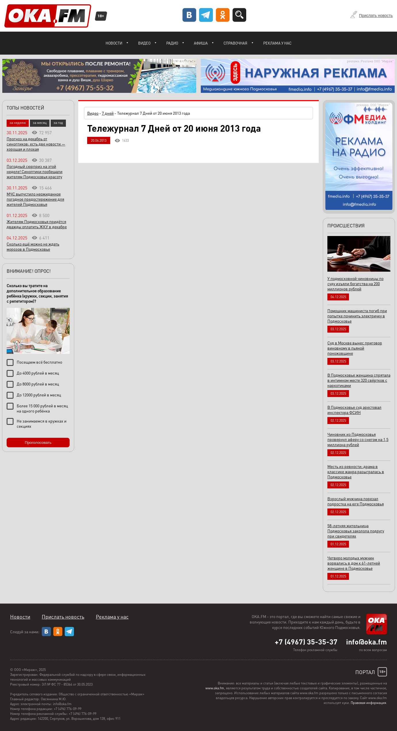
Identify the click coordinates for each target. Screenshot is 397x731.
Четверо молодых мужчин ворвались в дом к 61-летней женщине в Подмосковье (353, 563)
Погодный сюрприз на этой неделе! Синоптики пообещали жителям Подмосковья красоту (34, 171)
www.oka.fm (214, 688)
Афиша (201, 43)
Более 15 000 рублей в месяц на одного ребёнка (42, 408)
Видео (144, 43)
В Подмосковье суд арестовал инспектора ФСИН (354, 409)
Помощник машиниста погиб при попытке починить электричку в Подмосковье (357, 315)
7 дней (108, 113)
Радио (172, 43)
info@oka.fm (366, 641)
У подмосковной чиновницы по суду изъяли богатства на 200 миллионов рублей (355, 283)
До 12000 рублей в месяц (39, 394)
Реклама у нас (277, 43)
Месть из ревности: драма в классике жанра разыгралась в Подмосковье (355, 471)
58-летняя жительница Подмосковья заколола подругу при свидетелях (355, 530)
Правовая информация (368, 703)
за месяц (40, 122)
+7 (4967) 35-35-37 (306, 641)
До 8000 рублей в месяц (38, 383)
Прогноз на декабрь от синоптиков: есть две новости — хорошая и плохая (36, 143)
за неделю (17, 122)
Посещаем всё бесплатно (39, 361)
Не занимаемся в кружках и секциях (41, 423)
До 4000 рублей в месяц (38, 372)
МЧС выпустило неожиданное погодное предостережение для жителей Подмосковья (35, 199)
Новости (114, 43)
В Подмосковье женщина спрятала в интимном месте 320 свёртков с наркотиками (358, 380)
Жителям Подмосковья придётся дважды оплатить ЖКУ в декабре (37, 224)
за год (58, 122)
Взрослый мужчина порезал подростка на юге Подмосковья (355, 501)
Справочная (235, 43)
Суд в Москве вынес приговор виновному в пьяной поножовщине (354, 348)
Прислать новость (376, 15)
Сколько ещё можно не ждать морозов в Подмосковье (33, 246)
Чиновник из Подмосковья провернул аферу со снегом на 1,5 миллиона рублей (357, 439)
